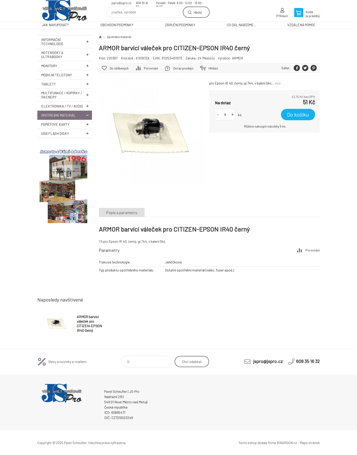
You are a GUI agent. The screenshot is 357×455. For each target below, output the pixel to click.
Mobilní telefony (66, 74)
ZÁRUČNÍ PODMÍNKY (180, 25)
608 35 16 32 (142, 3)
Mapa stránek (310, 443)
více (278, 83)
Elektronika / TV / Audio (66, 106)
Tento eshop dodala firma (257, 443)
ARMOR (237, 58)
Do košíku (298, 114)
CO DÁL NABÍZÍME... (241, 25)
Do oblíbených (119, 68)
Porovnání (151, 68)
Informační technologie (66, 41)
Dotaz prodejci (183, 68)
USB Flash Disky (66, 133)
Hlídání (213, 68)
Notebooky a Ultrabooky (66, 54)
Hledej (198, 12)
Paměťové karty (66, 124)
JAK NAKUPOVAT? (55, 25)
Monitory (66, 65)
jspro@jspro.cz (121, 3)
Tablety (66, 83)
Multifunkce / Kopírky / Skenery (66, 95)
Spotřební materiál (66, 115)
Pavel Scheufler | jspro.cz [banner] (64, 10)
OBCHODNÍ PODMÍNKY (116, 25)
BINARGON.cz (287, 443)
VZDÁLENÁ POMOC (301, 25)
